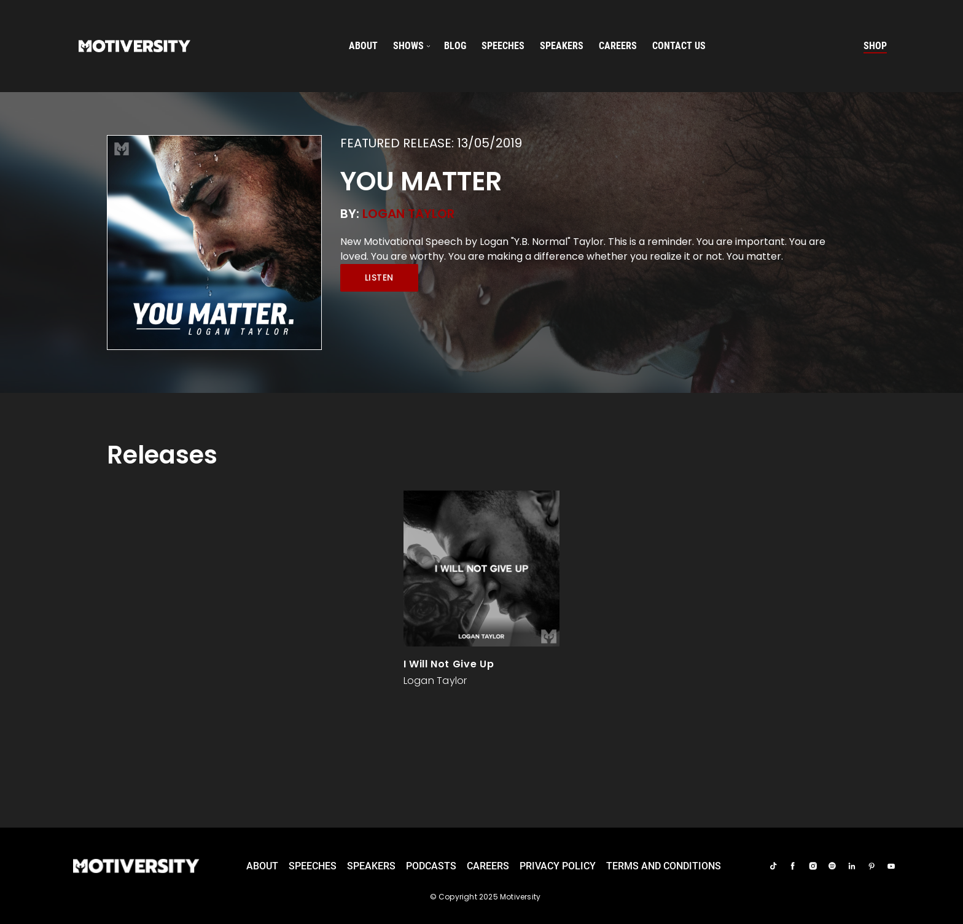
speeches (503, 46)
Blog (455, 46)
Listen (379, 277)
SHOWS (408, 46)
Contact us (679, 46)
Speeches (313, 866)
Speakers (371, 866)
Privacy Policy (558, 866)
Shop (875, 46)
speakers (561, 46)
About (363, 46)
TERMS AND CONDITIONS (663, 866)
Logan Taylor (408, 213)
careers (618, 46)
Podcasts (431, 866)
